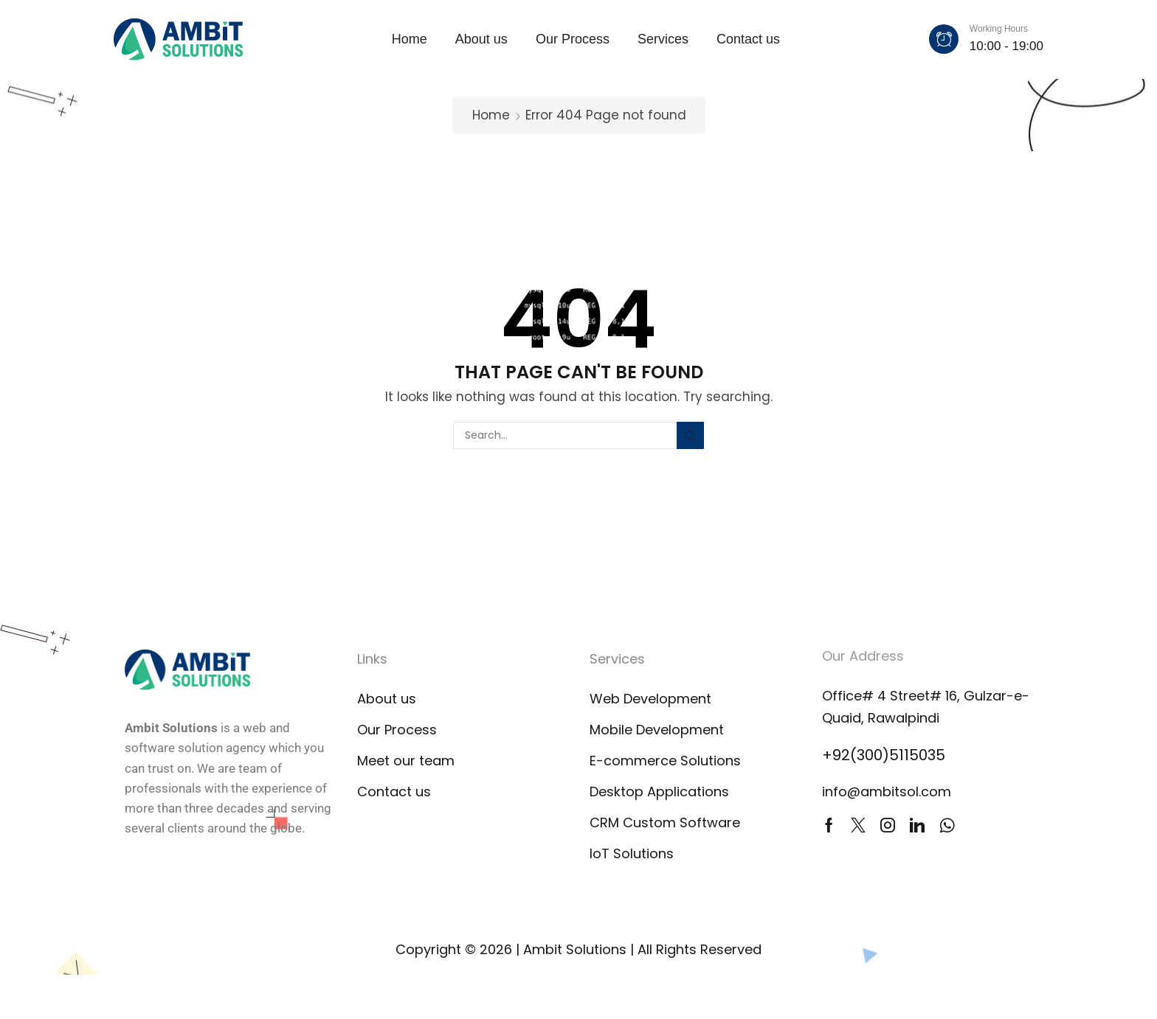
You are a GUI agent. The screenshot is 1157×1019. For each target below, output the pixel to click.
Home (491, 115)
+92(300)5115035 (883, 755)
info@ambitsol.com (886, 791)
